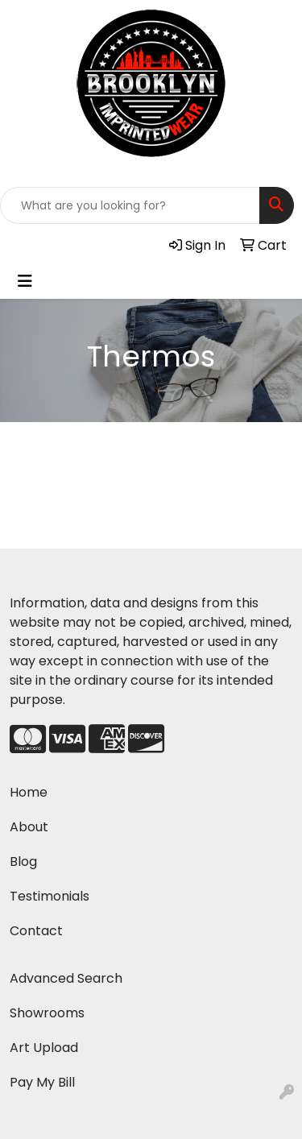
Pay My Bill (42, 1082)
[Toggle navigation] (25, 281)
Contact (36, 931)
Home (29, 792)
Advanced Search (66, 978)
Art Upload (44, 1047)
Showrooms (47, 1013)
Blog (23, 861)
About (29, 827)
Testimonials (49, 896)
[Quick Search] (130, 205)
